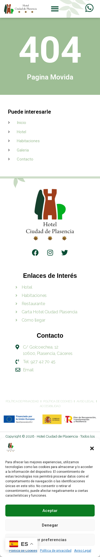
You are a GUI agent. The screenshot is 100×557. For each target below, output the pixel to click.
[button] (92, 448)
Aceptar (50, 510)
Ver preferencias (50, 539)
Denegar (50, 525)
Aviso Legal (82, 550)
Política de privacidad (55, 550)
